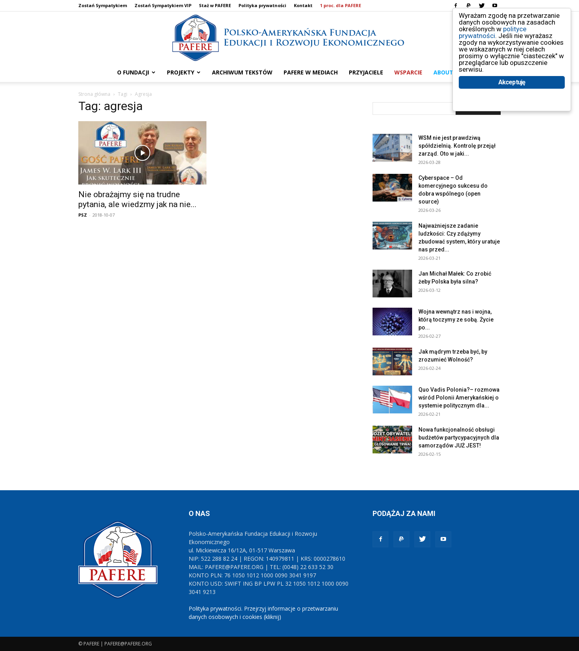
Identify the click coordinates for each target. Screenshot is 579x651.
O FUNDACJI (136, 72)
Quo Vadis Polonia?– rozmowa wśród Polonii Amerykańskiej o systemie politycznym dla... (459, 397)
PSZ (82, 215)
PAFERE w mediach (311, 72)
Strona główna (94, 94)
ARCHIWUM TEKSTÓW (242, 72)
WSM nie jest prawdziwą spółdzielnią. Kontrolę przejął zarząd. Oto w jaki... (457, 146)
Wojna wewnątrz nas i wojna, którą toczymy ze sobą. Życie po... (456, 319)
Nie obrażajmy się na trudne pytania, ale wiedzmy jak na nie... (137, 199)
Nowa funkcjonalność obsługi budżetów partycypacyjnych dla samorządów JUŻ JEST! (458, 437)
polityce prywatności (492, 32)
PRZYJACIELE (366, 72)
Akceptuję (512, 82)
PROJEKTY (184, 72)
